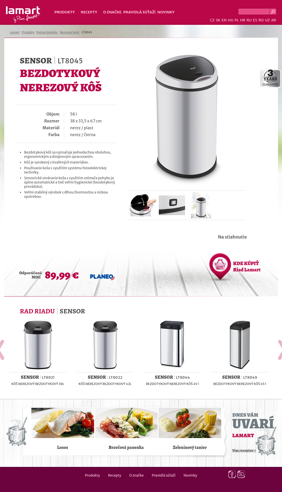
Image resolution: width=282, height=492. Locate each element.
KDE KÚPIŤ (247, 266)
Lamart (23, 14)
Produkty (64, 12)
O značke (112, 12)
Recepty (89, 12)
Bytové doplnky (47, 32)
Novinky (166, 12)
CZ (212, 20)
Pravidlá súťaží (139, 12)
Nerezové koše (69, 32)
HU (230, 20)
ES (255, 20)
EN (224, 20)
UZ (267, 20)
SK (218, 20)
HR (242, 20)
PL (237, 20)
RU (249, 20)
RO (260, 20)
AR (273, 20)
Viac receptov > (244, 450)
